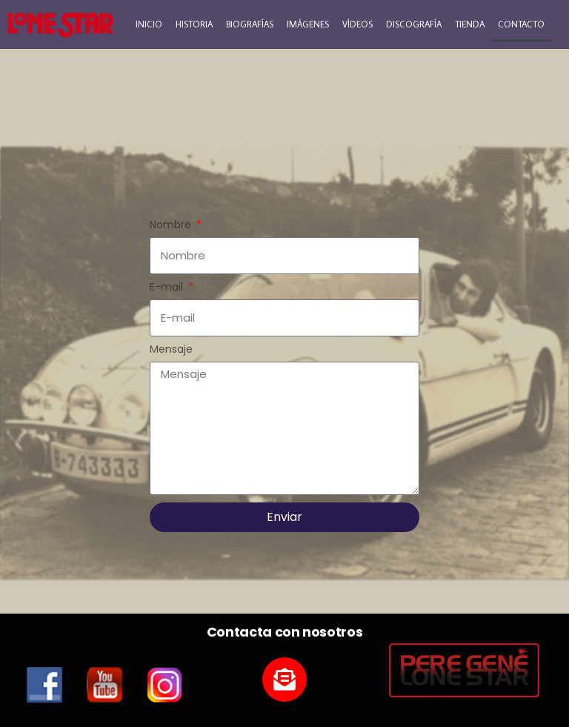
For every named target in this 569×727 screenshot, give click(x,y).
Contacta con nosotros (284, 632)
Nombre (172, 225)
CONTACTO (521, 24)
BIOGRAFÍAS (249, 24)
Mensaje (171, 350)
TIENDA (470, 24)
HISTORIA (194, 24)
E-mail (168, 287)
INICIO (149, 24)
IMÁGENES (308, 24)
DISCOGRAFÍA (414, 24)
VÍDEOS (357, 24)
